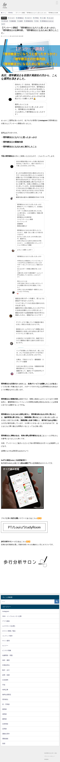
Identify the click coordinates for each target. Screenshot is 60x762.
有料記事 (5, 689)
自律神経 (5, 724)
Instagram (5, 611)
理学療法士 (21, 18)
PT (4, 24)
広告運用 (5, 680)
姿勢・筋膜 (6, 675)
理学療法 (4, 18)
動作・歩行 (6, 670)
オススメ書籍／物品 (8, 631)
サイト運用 (6, 640)
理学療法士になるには (47, 21)
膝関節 (4, 719)
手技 (3, 684)
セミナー (5, 645)
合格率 (21, 21)
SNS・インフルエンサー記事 (12, 616)
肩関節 (4, 714)
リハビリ (12, 18)
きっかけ (51, 18)
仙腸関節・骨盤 (7, 655)
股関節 (4, 709)
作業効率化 (6, 665)
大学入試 (5, 21)
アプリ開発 (6, 621)
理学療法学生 (29, 21)
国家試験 (13, 21)
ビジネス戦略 (6, 650)
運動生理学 (6, 733)
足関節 (4, 728)
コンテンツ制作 (7, 636)
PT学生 (37, 18)
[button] (57, 2)
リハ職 (43, 18)
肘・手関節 (6, 704)
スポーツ (29, 18)
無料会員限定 (6, 694)
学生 (37, 21)
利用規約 (46, 759)
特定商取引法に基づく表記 (50, 753)
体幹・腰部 (6, 660)
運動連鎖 (5, 738)
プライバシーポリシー (49, 756)
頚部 (3, 743)
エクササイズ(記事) (8, 626)
